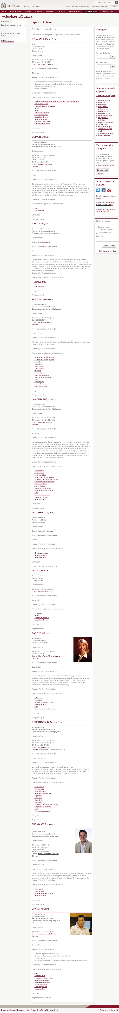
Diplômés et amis (75, 11)
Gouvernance (38, 700)
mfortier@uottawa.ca (45, 322)
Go (113, 57)
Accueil (4, 11)
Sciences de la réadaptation (43, 490)
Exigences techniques (8, 1010)
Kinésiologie (38, 362)
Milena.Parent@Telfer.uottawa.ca (49, 656)
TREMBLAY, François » (43, 824)
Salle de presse (6, 22)
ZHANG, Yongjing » (41, 909)
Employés (49, 11)
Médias (36, 110)
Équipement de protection (42, 488)
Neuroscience (38, 889)
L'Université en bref (107, 11)
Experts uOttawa (103, 233)
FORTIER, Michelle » (42, 299)
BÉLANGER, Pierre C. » (44, 39)
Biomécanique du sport (42, 495)
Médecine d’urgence (41, 553)
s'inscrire (99, 165)
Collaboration (38, 698)
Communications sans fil (42, 124)
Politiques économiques (42, 982)
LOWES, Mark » (40, 570)
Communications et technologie (44, 106)
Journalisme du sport (41, 117)
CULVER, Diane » (41, 137)
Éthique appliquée (40, 282)
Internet (37, 108)
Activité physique (40, 373)
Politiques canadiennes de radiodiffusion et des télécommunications (56, 102)
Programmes (85, 6)
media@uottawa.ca (7, 42)
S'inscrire (100, 173)
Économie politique (40, 987)
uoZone (68, 6)
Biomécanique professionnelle (44, 482)
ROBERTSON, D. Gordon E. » (47, 722)
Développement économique (43, 978)
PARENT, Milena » (41, 633)
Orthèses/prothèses (40, 484)
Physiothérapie (39, 891)
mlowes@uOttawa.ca (45, 591)
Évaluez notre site (23, 1010)
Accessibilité (54, 1010)
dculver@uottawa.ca (45, 164)
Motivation (37, 371)
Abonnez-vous (109, 246)
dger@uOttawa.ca (44, 747)
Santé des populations (41, 375)
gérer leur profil (110, 165)
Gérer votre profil (102, 170)
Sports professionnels (41, 113)
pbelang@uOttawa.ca (45, 64)
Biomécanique (39, 471)
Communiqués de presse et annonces (104, 228)
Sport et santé (39, 210)
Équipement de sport (41, 497)
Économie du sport (40, 984)
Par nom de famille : (103, 53)
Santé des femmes (40, 386)
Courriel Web (95, 6)
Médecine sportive (40, 499)
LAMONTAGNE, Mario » (44, 399)
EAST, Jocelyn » (40, 223)
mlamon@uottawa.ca (45, 422)
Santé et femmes (40, 384)
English (114, 6)
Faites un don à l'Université (109, 1010)
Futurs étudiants (15, 11)
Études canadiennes (41, 104)
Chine (36, 973)
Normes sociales (39, 989)
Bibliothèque (76, 6)
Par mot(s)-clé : (102, 62)
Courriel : (99, 236)
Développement (39, 976)
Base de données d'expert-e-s (11, 25)
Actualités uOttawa (91, 11)
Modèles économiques (41, 980)
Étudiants (28, 11)
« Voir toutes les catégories (105, 96)
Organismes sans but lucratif (43, 702)
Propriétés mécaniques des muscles (46, 479)
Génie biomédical (40, 475)
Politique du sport (40, 704)
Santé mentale (39, 366)
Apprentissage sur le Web (42, 121)
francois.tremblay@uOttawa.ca (48, 854)
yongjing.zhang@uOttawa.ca (47, 934)
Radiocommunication (41, 115)
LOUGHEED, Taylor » (42, 512)
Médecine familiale (40, 555)
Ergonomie (38, 796)
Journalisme (38, 613)
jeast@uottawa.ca (44, 242)
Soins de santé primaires (42, 377)
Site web (35, 166)
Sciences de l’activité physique (44, 357)
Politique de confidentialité (107, 251)
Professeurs (39, 11)
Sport (36, 208)
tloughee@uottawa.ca (45, 531)
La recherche (61, 11)
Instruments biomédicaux (42, 793)
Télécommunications (41, 119)
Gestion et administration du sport (45, 709)
